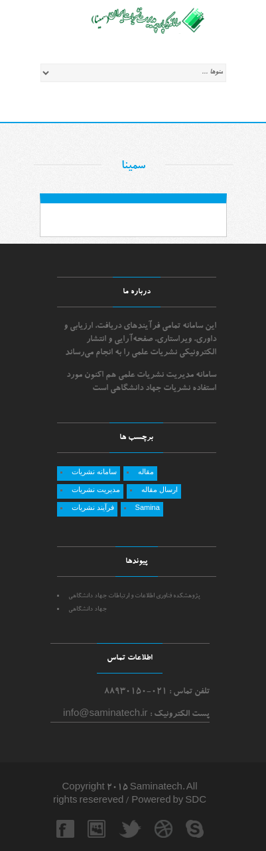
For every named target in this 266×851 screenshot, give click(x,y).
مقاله (146, 472)
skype (195, 829)
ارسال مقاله (159, 489)
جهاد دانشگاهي (87, 609)
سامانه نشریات (94, 472)
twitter (128, 829)
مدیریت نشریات (96, 489)
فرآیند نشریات (93, 507)
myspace (96, 829)
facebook (65, 829)
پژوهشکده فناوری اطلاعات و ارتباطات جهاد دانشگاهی (134, 596)
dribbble (163, 829)
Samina (147, 507)
